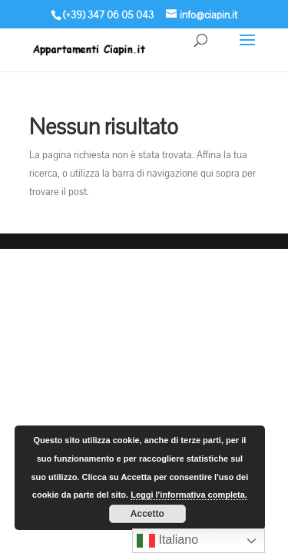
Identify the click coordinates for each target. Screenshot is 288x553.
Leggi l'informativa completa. (189, 494)
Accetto (147, 513)
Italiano (167, 540)
